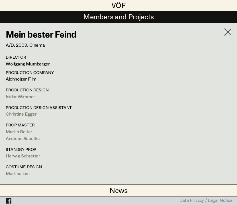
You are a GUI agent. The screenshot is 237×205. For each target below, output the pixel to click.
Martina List (18, 173)
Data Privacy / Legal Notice (205, 201)
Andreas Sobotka (23, 138)
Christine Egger (21, 113)
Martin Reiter (19, 131)
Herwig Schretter (23, 155)
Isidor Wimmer (20, 96)
